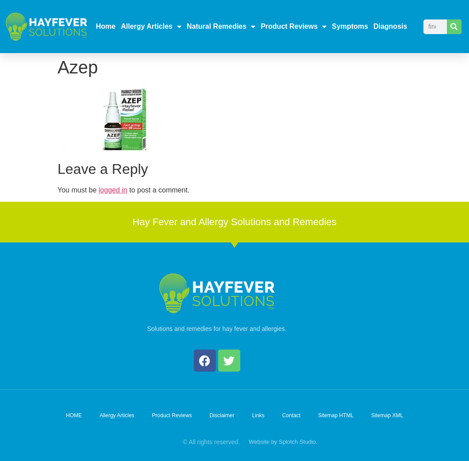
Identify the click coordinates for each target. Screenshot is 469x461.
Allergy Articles (151, 27)
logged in (113, 190)
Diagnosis (390, 26)
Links (258, 415)
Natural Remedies (221, 27)
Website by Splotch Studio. (283, 441)
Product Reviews (294, 27)
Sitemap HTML (336, 415)
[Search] (454, 26)
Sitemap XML (387, 415)
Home (105, 26)
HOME (74, 415)
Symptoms (350, 26)
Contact (291, 415)
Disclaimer (222, 415)
